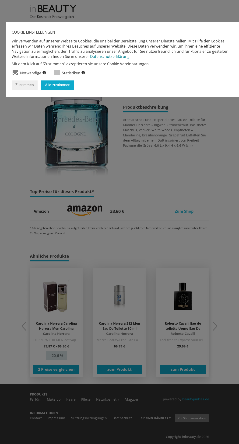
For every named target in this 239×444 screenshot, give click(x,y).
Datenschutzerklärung (110, 56)
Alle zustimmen (57, 85)
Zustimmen (24, 85)
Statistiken (69, 73)
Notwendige (29, 73)
